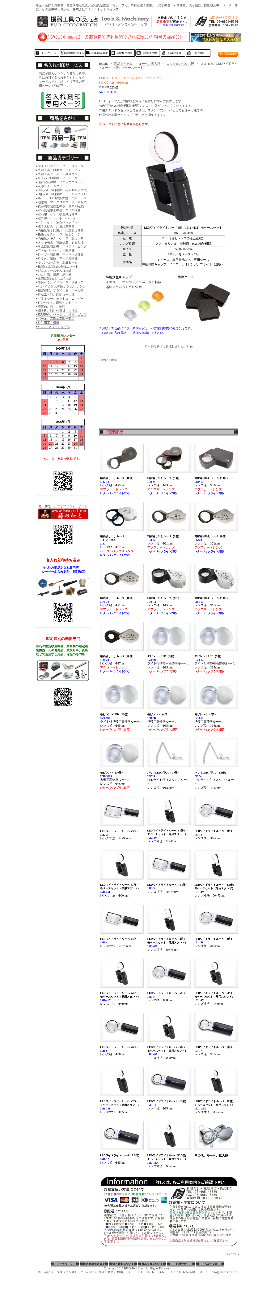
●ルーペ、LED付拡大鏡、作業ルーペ (61, 198)
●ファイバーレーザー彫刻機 (55, 250)
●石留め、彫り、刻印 (50, 306)
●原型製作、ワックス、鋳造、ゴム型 (61, 314)
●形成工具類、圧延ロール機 (55, 294)
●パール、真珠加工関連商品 (55, 318)
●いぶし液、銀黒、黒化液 (53, 274)
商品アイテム (123, 63)
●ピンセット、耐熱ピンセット (57, 302)
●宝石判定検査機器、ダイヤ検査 (58, 210)
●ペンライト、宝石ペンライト (57, 222)
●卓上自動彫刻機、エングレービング (61, 246)
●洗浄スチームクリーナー (53, 186)
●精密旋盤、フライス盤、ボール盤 (60, 290)
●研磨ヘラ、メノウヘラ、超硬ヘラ (60, 282)
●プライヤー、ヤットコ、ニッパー (60, 298)
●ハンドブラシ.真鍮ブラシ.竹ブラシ (60, 286)
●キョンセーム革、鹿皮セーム (57, 262)
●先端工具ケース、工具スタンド (58, 174)
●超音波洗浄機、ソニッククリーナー (61, 182)
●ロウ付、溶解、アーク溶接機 (57, 258)
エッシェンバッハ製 (180, 63)
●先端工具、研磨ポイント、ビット (60, 170)
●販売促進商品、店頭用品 (53, 278)
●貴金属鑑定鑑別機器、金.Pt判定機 (60, 206)
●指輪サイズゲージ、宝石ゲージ (58, 234)
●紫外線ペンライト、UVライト (57, 218)
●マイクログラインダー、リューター (61, 166)
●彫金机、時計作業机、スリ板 (57, 310)
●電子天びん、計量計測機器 (55, 226)
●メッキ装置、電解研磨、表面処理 (60, 242)
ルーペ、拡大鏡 (149, 63)
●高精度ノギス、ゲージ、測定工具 (60, 238)
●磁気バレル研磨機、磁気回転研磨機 (61, 190)
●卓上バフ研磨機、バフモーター (58, 178)
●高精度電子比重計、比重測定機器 (60, 230)
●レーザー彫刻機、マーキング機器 (60, 254)
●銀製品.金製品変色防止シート (57, 266)
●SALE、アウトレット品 (53, 326)
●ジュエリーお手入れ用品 (53, 270)
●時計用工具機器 (47, 322)
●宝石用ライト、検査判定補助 (57, 214)
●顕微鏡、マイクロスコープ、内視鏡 (61, 202)
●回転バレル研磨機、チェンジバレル (61, 194)
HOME (103, 63)
